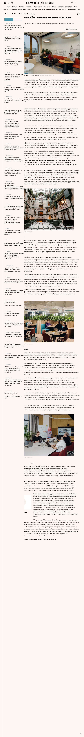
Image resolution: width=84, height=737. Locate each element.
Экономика (7, 6)
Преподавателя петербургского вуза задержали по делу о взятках (14, 357)
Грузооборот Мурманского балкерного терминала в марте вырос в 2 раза (14, 345)
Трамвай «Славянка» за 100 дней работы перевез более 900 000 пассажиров (13, 111)
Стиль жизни (47, 6)
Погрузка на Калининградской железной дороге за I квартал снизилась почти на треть (13, 243)
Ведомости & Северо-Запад (65, 6)
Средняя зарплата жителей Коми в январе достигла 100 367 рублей (14, 89)
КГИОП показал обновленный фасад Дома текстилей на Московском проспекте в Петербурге (13, 369)
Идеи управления (12, 9)
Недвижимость (38, 6)
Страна (43, 9)
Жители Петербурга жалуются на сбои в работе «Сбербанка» (13, 197)
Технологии (29, 6)
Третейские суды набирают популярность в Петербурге (13, 335)
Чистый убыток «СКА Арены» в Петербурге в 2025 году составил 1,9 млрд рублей (13, 63)
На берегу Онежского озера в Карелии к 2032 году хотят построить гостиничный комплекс (13, 77)
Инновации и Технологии (53, 9)
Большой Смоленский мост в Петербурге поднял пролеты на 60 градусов (14, 27)
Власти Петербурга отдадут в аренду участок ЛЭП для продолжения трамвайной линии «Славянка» (13, 172)
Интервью (76, 6)
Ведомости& (26, 9)
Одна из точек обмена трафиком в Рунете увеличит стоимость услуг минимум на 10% (13, 395)
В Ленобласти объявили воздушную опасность (11, 314)
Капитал (64, 9)
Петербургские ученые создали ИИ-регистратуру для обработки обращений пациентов (14, 256)
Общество (21, 6)
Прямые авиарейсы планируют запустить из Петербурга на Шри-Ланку (14, 324)
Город (20, 9)
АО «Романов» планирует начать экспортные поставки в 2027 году (13, 232)
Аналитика (38, 9)
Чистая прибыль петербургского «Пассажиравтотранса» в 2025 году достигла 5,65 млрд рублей (14, 186)
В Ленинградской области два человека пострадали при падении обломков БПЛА (13, 207)
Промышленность (72, 9)
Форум (54, 6)
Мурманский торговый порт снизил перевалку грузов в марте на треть (13, 136)
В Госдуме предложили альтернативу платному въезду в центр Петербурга (14, 147)
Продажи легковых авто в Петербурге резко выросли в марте (13, 38)
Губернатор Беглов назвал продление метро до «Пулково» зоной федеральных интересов (12, 220)
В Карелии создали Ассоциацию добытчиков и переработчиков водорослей (13, 303)
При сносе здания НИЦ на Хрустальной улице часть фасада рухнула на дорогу (12, 269)
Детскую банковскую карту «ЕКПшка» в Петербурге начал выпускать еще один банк (13, 281)
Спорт (32, 9)
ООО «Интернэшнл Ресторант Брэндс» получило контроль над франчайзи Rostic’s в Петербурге (13, 382)
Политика (14, 6)
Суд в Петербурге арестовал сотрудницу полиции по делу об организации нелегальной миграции (13, 51)
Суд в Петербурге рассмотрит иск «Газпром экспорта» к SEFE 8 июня (14, 100)
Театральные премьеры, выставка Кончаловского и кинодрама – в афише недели (13, 159)
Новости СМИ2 (30, 624)
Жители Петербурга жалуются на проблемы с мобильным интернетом (13, 292)
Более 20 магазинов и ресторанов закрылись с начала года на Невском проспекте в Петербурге (12, 124)
